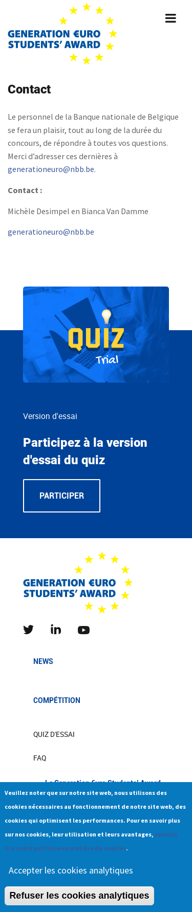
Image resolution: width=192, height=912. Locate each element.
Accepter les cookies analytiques (71, 877)
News (43, 661)
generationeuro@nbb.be (51, 169)
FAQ (39, 758)
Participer (61, 496)
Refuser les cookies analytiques (79, 902)
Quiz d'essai (54, 734)
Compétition (56, 700)
